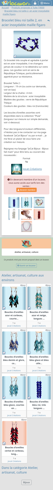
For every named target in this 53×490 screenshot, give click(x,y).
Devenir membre (26, 190)
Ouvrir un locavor (26, 265)
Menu (45, 3)
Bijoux (26, 482)
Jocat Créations (14, 325)
